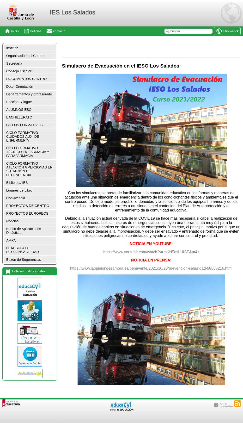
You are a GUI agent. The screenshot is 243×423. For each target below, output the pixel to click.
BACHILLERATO (19, 117)
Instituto (12, 48)
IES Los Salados (72, 12)
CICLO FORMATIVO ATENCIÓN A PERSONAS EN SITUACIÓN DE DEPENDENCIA (29, 169)
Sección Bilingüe (19, 102)
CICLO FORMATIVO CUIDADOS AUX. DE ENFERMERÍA (22, 136)
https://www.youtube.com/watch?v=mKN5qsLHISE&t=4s (151, 252)
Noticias (12, 221)
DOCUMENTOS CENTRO (26, 79)
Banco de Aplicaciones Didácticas (23, 231)
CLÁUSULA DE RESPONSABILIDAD (22, 250)
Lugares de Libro (19, 190)
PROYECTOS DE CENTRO (27, 206)
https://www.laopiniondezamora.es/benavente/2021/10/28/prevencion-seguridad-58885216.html (151, 268)
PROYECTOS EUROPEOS (27, 213)
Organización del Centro (24, 56)
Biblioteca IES (17, 183)
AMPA (11, 240)
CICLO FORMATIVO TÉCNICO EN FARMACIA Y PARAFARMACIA (27, 152)
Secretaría (14, 63)
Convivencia (15, 198)
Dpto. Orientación (19, 86)
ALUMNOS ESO (19, 110)
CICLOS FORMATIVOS (24, 125)
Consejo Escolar (18, 71)
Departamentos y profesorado (29, 94)
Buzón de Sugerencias (23, 259)
